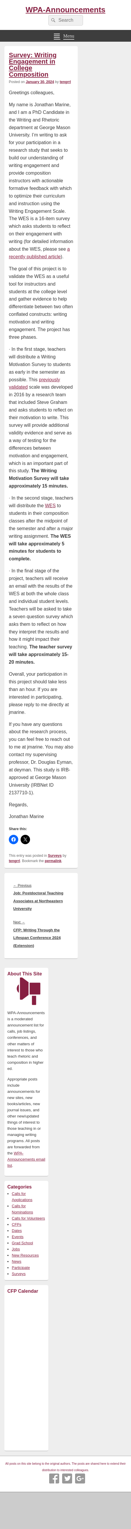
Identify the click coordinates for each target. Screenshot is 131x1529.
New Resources (25, 1255)
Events (18, 1237)
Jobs (16, 1249)
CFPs (16, 1224)
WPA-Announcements (65, 9)
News (16, 1261)
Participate (21, 1267)
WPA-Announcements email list (26, 1159)
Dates (17, 1230)
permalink (53, 861)
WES (50, 505)
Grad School (22, 1243)
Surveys (55, 856)
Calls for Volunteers (28, 1218)
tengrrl (65, 82)
